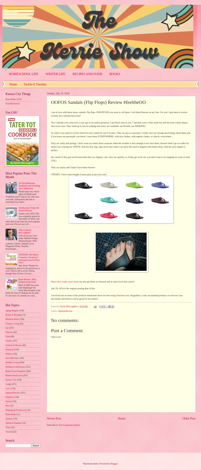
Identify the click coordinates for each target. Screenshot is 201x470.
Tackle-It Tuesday (35, 84)
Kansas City (11, 380)
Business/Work (12, 319)
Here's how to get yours (62, 281)
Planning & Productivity (16, 410)
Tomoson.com (122, 295)
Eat (7, 328)
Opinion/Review (65, 311)
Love (8, 388)
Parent (8, 401)
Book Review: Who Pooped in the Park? (27, 280)
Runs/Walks (11, 414)
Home (13, 84)
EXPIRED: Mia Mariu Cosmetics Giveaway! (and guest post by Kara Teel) (29, 258)
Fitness (9, 354)
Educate (9, 332)
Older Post (188, 418)
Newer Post (54, 418)
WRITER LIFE (55, 74)
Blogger (114, 464)
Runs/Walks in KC (14, 99)
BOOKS (114, 74)
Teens (8, 427)
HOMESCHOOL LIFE (23, 74)
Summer (9, 419)
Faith (8, 336)
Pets (7, 405)
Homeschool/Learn (14, 375)
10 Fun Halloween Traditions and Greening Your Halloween (29, 186)
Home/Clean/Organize (15, 371)
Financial (10, 349)
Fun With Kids (12, 358)
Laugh (8, 384)
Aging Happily (12, 310)
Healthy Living (12, 362)
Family (9, 341)
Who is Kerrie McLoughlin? (25, 231)
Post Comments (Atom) (69, 425)
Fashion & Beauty (13, 345)
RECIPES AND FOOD (87, 74)
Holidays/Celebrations (15, 367)
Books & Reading (13, 315)
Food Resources (13, 103)
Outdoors (10, 397)
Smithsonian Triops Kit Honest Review (29, 209)
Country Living (12, 323)
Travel (8, 432)
